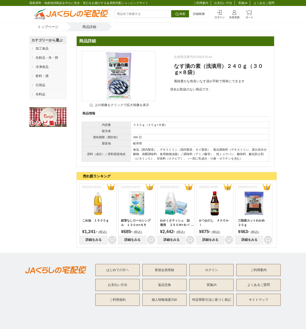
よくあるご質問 (264, 2)
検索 (180, 14)
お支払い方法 (223, 2)
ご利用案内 (200, 2)
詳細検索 (199, 13)
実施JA (243, 2)
